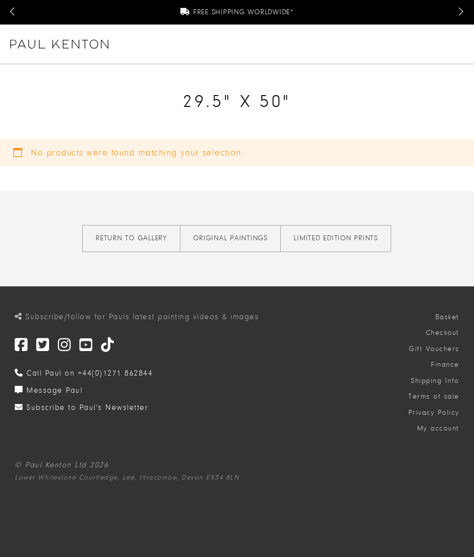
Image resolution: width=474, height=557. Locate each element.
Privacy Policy (433, 412)
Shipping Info (435, 381)
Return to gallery (131, 238)
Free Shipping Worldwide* (237, 12)
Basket (447, 317)
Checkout (442, 333)
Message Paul (48, 390)
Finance (445, 364)
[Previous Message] (13, 12)
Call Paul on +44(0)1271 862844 (83, 373)
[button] (459, 44)
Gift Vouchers (434, 349)
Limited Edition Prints (336, 238)
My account (438, 428)
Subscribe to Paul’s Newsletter (81, 407)
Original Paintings (230, 238)
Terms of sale (433, 396)
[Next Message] (460, 12)
